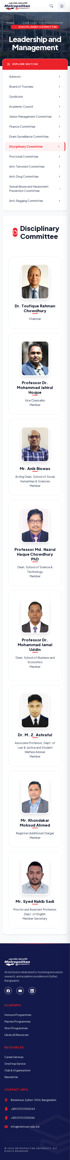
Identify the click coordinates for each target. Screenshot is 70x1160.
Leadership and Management (42, 22)
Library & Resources (16, 1034)
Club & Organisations (17, 1070)
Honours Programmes (17, 1014)
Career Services (14, 1057)
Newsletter (11, 1077)
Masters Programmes (17, 1021)
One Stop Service (15, 1063)
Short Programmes (16, 1028)
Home (11, 22)
